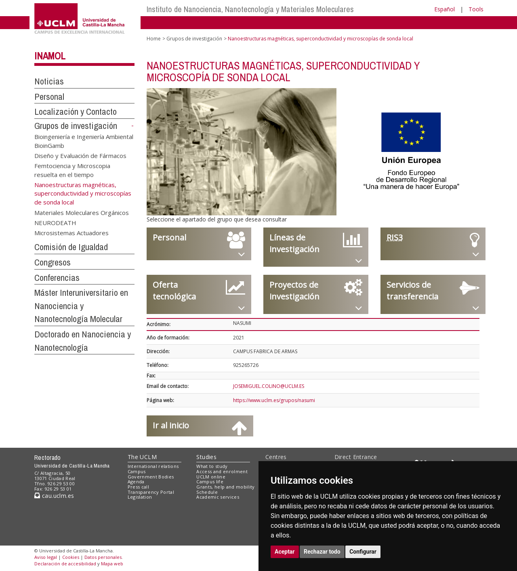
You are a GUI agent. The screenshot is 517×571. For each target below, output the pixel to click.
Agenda (136, 481)
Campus (137, 471)
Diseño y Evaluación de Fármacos (80, 156)
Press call (138, 487)
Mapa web (112, 563)
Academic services (217, 497)
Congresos (52, 262)
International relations (153, 466)
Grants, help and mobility (225, 487)
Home (154, 38)
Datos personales (103, 557)
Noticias (49, 81)
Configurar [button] (362, 551)
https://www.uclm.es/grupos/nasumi (274, 400)
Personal (49, 97)
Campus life (209, 481)
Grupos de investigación (75, 126)
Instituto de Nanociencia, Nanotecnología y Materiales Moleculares (250, 9)
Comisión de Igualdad (71, 247)
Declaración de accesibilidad (65, 563)
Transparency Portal (151, 492)
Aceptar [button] (285, 551)
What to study (211, 466)
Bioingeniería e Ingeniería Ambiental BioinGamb (83, 141)
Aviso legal (45, 557)
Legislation (140, 497)
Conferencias (57, 278)
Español (444, 9)
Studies (206, 457)
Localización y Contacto (75, 111)
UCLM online (210, 477)
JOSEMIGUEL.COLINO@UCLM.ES (268, 386)
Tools (476, 9)
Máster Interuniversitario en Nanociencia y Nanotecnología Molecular (81, 306)
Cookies (70, 557)
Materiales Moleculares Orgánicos (81, 212)
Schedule (207, 492)
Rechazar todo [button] (322, 551)
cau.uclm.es (54, 495)
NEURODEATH (55, 222)
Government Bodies (151, 477)
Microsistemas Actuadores (71, 233)
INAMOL (49, 55)
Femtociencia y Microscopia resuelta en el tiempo (72, 170)
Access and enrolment (222, 471)
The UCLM (142, 457)
